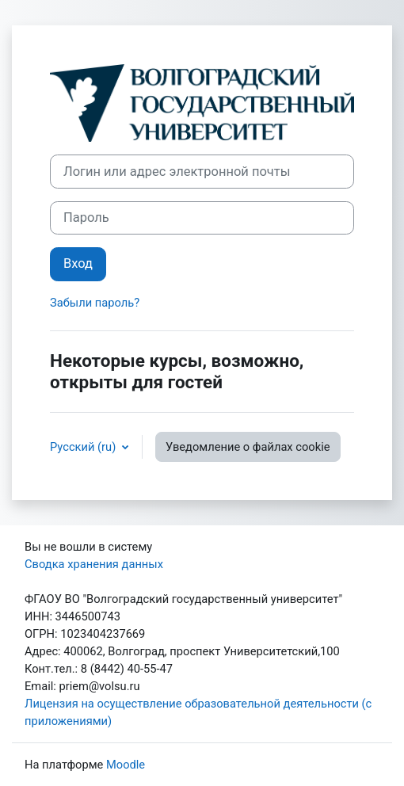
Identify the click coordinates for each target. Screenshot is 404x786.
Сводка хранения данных (94, 564)
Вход (78, 263)
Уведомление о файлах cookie (248, 447)
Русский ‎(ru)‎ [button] (84, 447)
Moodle (125, 764)
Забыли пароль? (94, 303)
